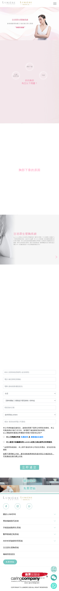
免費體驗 (10, 562)
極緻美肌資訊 (9, 554)
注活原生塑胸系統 (11, 548)
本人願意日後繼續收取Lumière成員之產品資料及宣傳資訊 (29, 442)
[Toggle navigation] (55, 3)
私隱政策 (24, 437)
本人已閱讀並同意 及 (24, 437)
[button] (56, 257)
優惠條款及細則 (37, 437)
